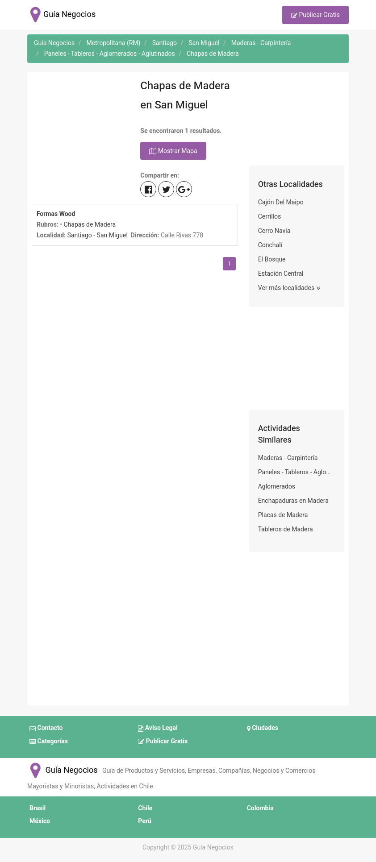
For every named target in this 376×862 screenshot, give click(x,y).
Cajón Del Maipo (281, 202)
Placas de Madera (283, 515)
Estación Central (281, 273)
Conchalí (270, 245)
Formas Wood (56, 214)
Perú (144, 821)
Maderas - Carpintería (288, 458)
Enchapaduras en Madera (293, 501)
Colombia (260, 808)
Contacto (46, 728)
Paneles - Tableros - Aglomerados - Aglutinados (296, 472)
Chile (145, 808)
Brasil (37, 808)
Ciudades (262, 728)
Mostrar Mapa (173, 151)
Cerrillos (269, 216)
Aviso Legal (157, 728)
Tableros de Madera (285, 529)
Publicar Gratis (315, 15)
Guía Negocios (62, 770)
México (39, 821)
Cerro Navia (274, 231)
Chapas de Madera (89, 224)
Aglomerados (276, 486)
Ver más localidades (289, 288)
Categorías (48, 741)
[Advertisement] (79, 121)
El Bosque (272, 259)
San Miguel (112, 235)
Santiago (79, 235)
